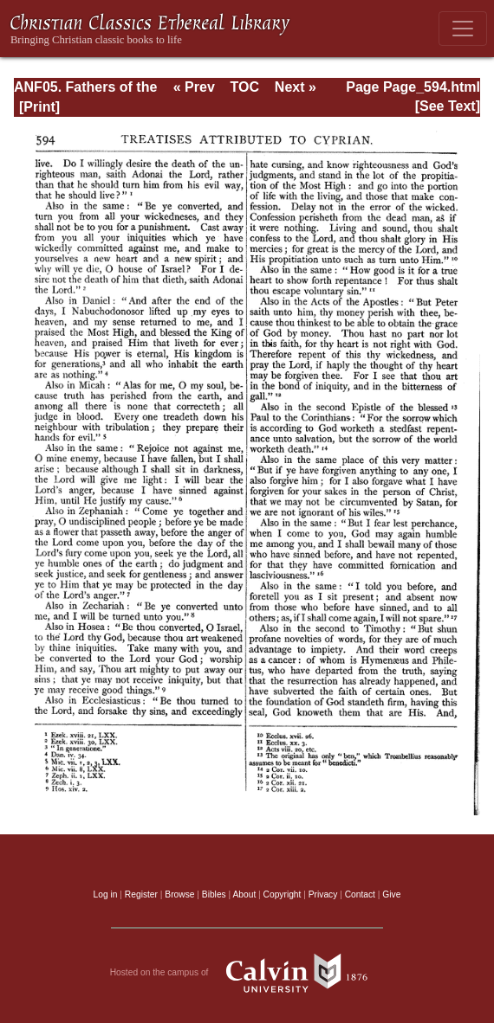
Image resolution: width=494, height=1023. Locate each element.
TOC (245, 87)
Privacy (323, 894)
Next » (295, 87)
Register (141, 894)
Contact (360, 894)
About (244, 894)
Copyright (282, 894)
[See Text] (447, 106)
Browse (179, 894)
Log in (106, 894)
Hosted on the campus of (247, 973)
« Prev (194, 87)
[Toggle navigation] (463, 28)
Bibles (214, 894)
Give (391, 894)
